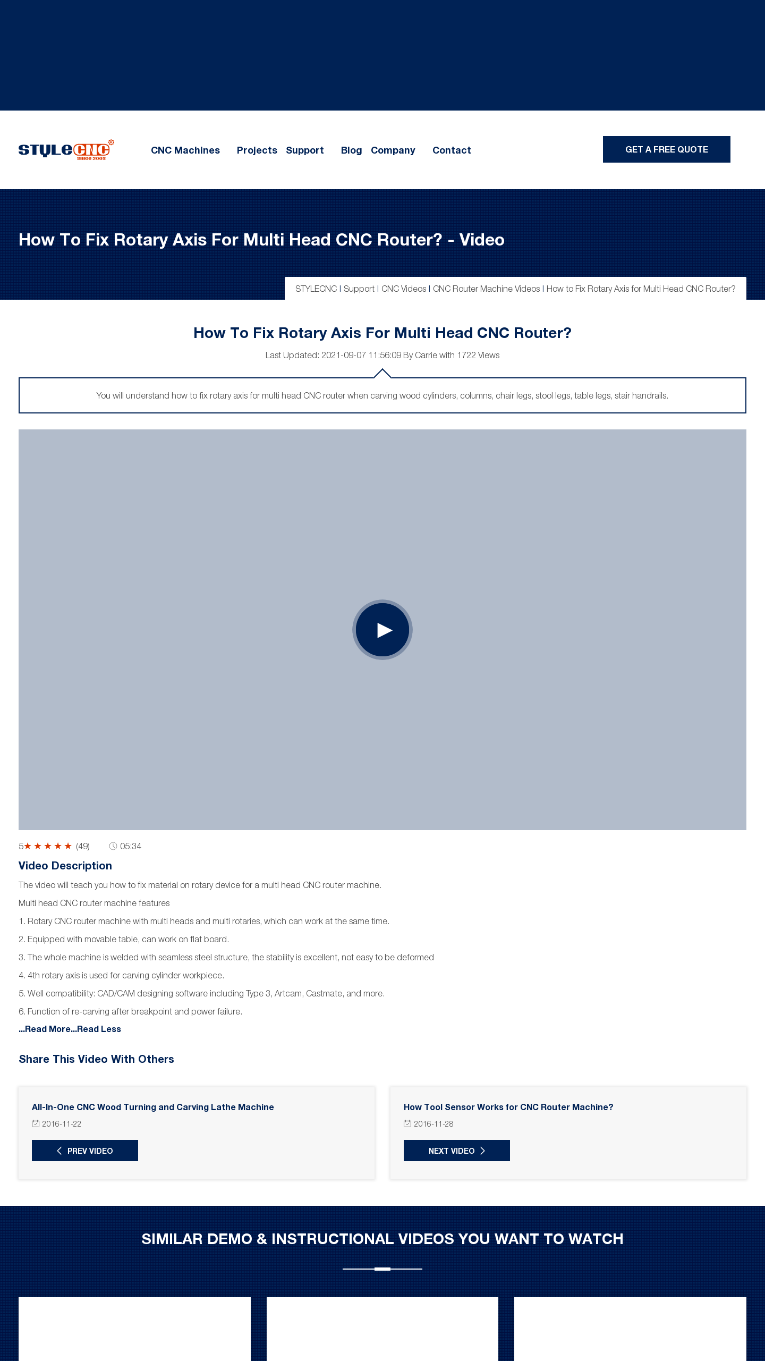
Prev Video (90, 1150)
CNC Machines (185, 150)
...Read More (45, 1028)
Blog (351, 150)
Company (393, 150)
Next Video (452, 1150)
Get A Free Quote (666, 149)
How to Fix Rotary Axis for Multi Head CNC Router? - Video (262, 239)
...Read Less (96, 1028)
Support (305, 150)
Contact (451, 150)
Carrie (426, 355)
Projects (257, 150)
